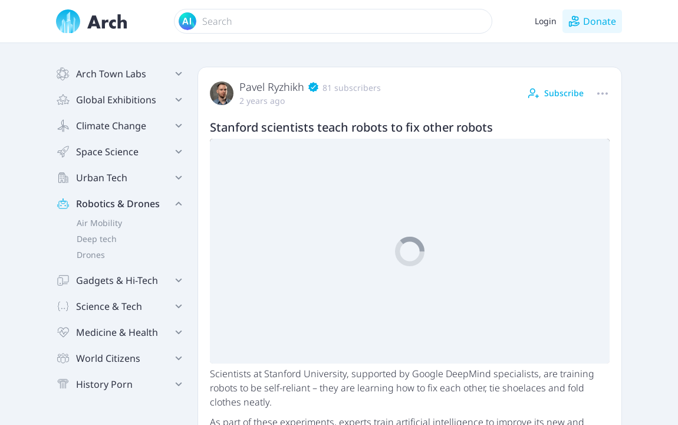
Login (546, 21)
